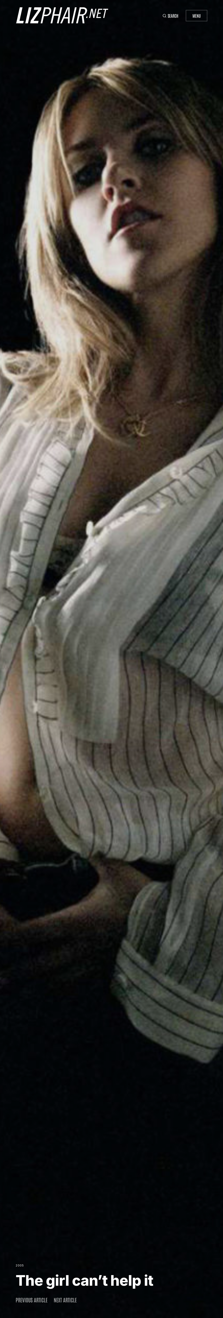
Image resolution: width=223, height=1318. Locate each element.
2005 (20, 1265)
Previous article (31, 1299)
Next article (65, 1299)
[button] (169, 15)
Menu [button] (196, 15)
